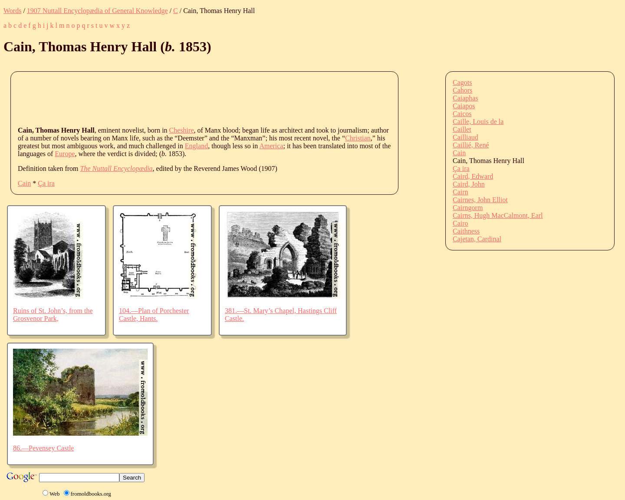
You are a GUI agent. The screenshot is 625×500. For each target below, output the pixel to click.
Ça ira (46, 183)
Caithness (466, 231)
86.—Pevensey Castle (43, 448)
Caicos (462, 113)
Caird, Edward (473, 176)
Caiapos (464, 106)
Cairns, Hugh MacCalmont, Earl (498, 215)
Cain (24, 183)
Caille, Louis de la (478, 121)
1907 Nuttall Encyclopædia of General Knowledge (97, 10)
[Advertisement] (176, 98)
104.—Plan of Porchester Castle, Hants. (154, 314)
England (196, 146)
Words (12, 10)
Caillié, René (471, 145)
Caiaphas (465, 98)
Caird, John (469, 184)
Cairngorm (468, 207)
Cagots (462, 82)
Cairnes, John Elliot (480, 199)
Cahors (462, 90)
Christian (358, 138)
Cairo (460, 223)
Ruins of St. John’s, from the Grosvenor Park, (53, 314)
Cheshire (181, 130)
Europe (65, 153)
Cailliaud (465, 137)
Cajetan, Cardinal (477, 239)
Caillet (462, 129)
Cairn (460, 192)
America (271, 146)
